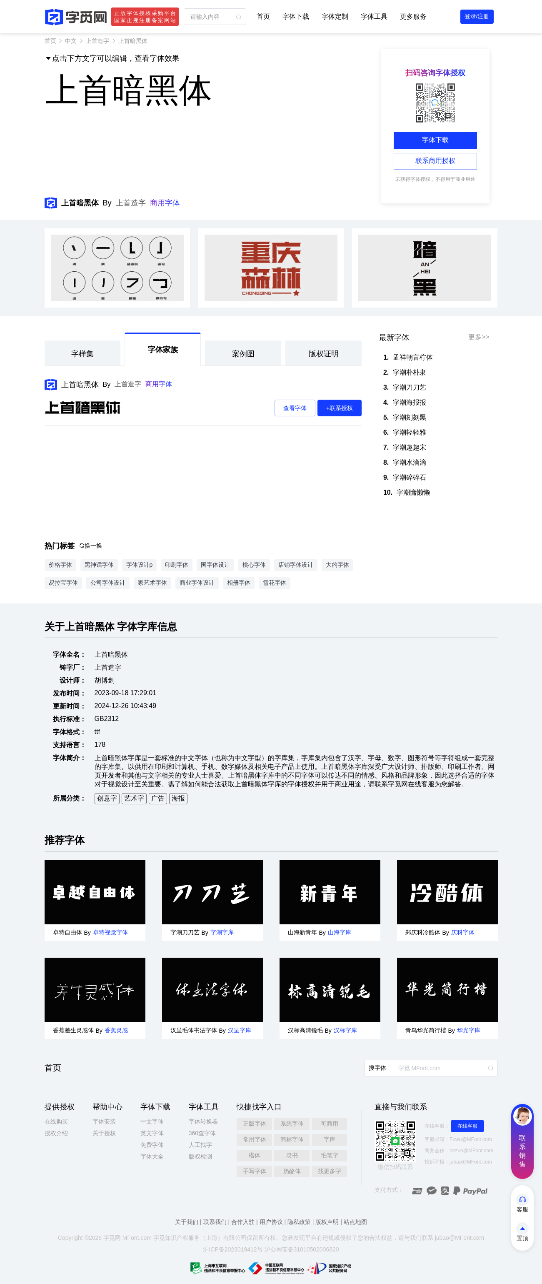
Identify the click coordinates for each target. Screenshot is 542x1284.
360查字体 (202, 1133)
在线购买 (56, 1121)
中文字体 (152, 1121)
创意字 (107, 798)
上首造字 (97, 41)
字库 (329, 1139)
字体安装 (104, 1121)
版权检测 (200, 1156)
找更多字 (329, 1171)
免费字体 (152, 1144)
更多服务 (413, 16)
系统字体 (292, 1123)
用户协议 (271, 1222)
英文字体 (152, 1133)
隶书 (292, 1155)
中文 (71, 41)
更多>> (479, 336)
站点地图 (355, 1222)
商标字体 (292, 1139)
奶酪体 (292, 1171)
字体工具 (374, 16)
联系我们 (215, 1222)
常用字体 (254, 1139)
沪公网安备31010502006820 (302, 1249)
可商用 (329, 1123)
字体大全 (152, 1156)
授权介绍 (56, 1133)
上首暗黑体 (80, 384)
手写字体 (254, 1171)
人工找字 (200, 1144)
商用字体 (165, 203)
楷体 (254, 1155)
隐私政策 (299, 1222)
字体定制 (335, 16)
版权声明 (327, 1222)
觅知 (165, 1237)
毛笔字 (329, 1155)
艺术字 (134, 798)
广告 (158, 798)
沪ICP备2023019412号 (232, 1249)
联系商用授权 (435, 160)
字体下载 (295, 16)
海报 (178, 798)
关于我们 (186, 1222)
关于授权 (104, 1133)
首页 (263, 16)
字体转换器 (203, 1121)
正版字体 (254, 1123)
